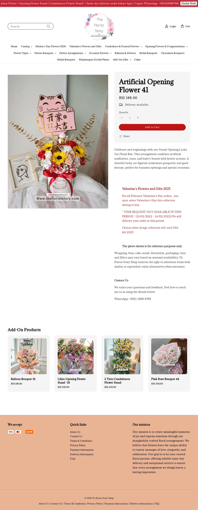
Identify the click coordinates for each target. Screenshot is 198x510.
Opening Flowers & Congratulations (165, 46)
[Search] (48, 26)
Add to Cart (152, 127)
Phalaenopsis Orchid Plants (94, 59)
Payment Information (82, 449)
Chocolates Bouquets (172, 53)
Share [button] (124, 136)
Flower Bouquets (44, 53)
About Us (75, 432)
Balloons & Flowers (125, 53)
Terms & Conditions (81, 440)
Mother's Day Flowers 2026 (50, 46)
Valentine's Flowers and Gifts (85, 46)
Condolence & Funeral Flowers (122, 46)
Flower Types (21, 53)
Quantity (123, 112)
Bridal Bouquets (148, 53)
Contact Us (76, 436)
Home (14, 46)
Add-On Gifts (120, 59)
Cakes (137, 59)
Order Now (189, 3)
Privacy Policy (77, 445)
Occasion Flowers (99, 53)
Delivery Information (81, 454)
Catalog (25, 46)
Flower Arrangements (71, 53)
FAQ (72, 458)
